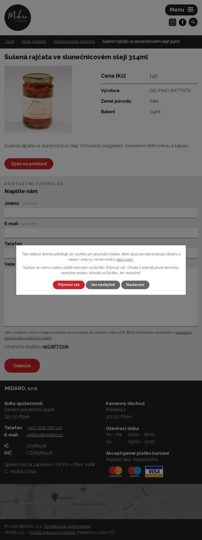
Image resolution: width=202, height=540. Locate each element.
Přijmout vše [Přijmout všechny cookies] (69, 285)
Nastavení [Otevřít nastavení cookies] (135, 285)
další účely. (125, 260)
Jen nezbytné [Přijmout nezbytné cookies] (103, 285)
